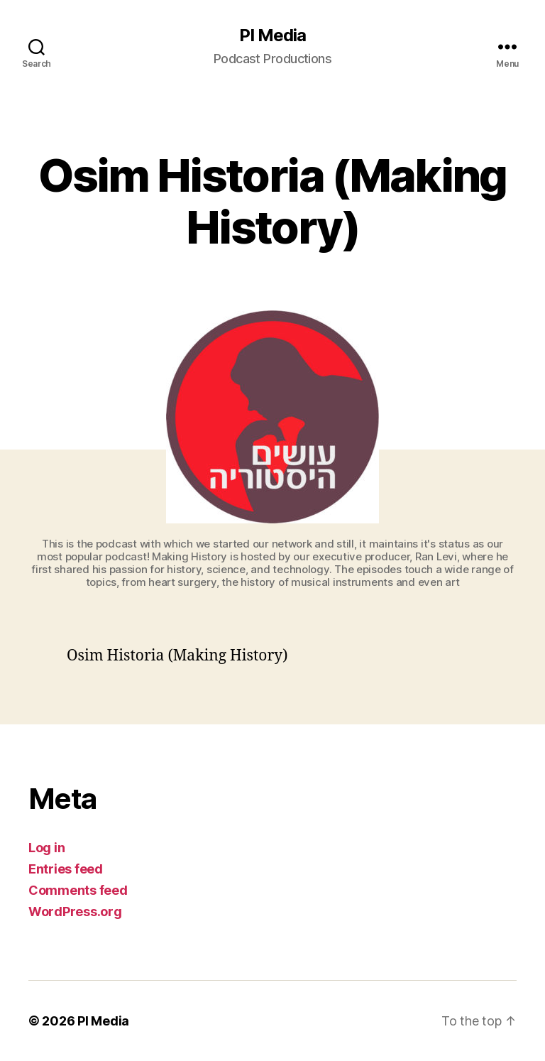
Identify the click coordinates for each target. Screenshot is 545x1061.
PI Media (272, 35)
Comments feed (78, 890)
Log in (46, 847)
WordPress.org (75, 911)
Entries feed (65, 868)
